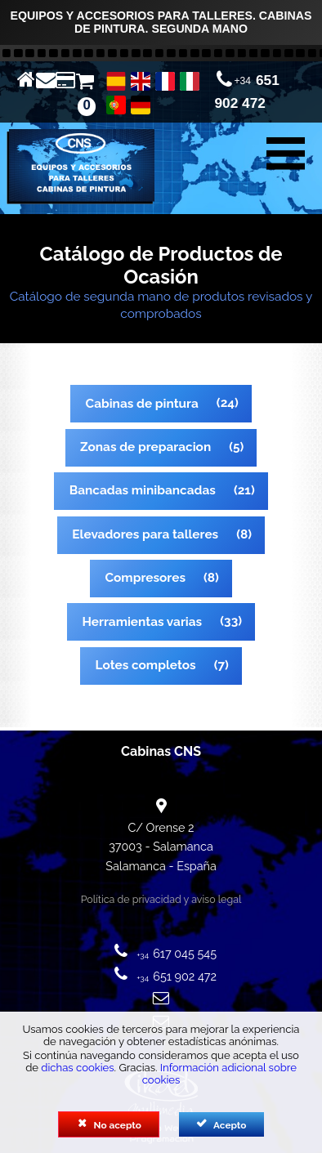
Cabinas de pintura (142, 403)
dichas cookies (77, 1067)
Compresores (145, 577)
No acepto (109, 1124)
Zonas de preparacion (145, 447)
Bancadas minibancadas (142, 490)
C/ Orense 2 (160, 827)
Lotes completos (146, 665)
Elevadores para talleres (145, 534)
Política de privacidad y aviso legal (161, 899)
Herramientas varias (142, 621)
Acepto (221, 1124)
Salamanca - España (161, 866)
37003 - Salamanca (161, 846)
